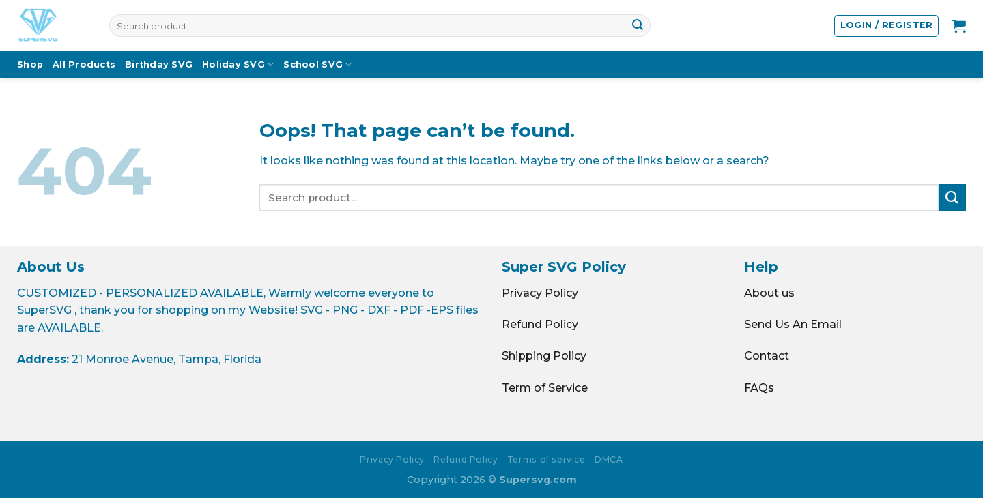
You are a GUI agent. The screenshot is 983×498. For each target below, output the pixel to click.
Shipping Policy (544, 355)
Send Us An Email (793, 324)
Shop (30, 64)
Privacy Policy (540, 293)
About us (769, 293)
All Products (84, 64)
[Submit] (637, 26)
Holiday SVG (238, 64)
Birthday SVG (159, 64)
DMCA (609, 459)
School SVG (317, 64)
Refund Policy (540, 324)
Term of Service (545, 387)
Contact (766, 355)
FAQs (759, 387)
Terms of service (546, 459)
